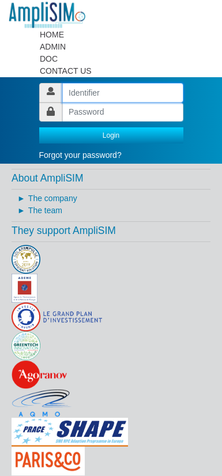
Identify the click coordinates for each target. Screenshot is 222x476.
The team (45, 210)
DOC (49, 58)
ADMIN (53, 46)
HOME (52, 34)
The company (52, 198)
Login (111, 135)
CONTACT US (66, 70)
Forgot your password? (80, 155)
